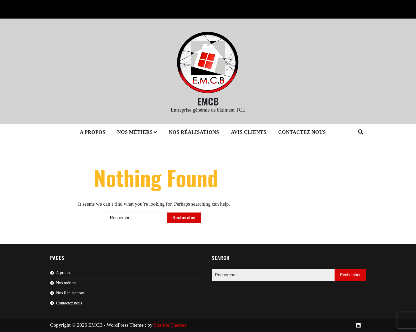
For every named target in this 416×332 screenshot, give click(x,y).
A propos (92, 132)
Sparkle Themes (170, 325)
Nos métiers (135, 132)
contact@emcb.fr (111, 5)
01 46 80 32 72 (69, 5)
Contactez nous (302, 132)
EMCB (208, 101)
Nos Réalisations (194, 132)
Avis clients (248, 132)
